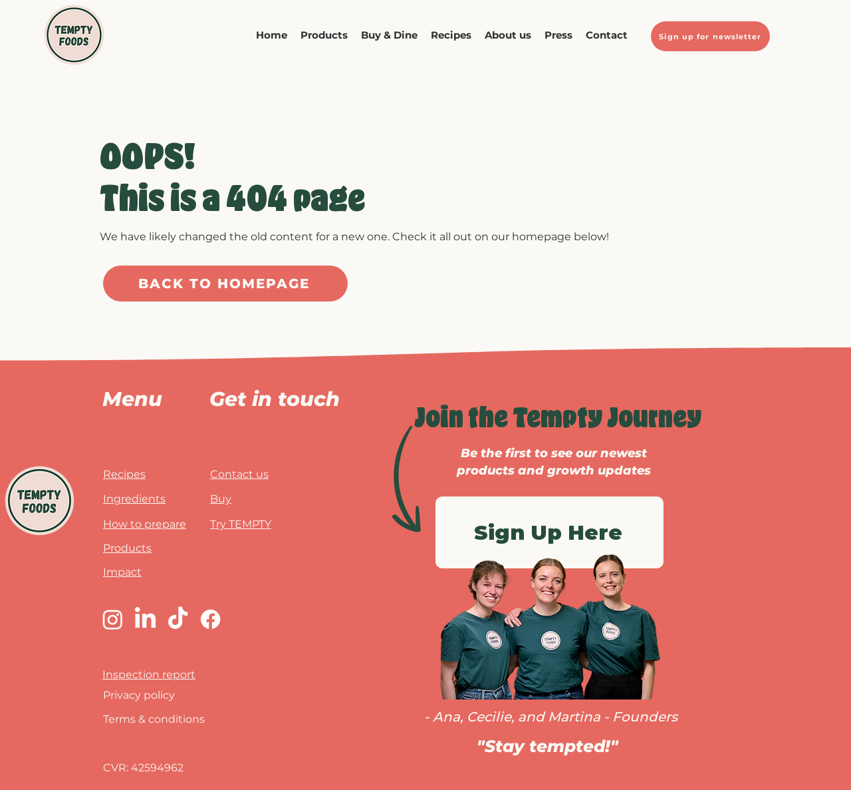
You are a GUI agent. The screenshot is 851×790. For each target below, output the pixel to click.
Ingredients (134, 499)
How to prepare (144, 524)
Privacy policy (139, 695)
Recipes (124, 474)
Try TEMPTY (240, 524)
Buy (220, 499)
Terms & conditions (154, 719)
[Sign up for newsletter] (710, 36)
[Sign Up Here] (549, 532)
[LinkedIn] (145, 619)
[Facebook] (210, 619)
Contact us (239, 474)
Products (127, 548)
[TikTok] (178, 619)
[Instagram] (113, 619)
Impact (122, 572)
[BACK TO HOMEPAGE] (225, 283)
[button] (389, 35)
